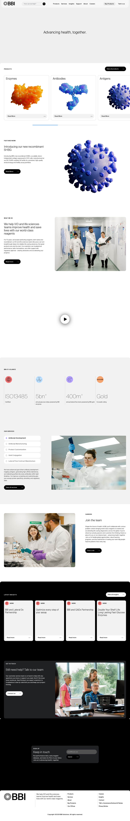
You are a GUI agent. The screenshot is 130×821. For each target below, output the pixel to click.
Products (70, 794)
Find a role (90, 550)
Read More (11, 120)
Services (70, 797)
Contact (101, 800)
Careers (92, 4)
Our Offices (71, 806)
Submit (70, 757)
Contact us (11, 693)
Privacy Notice (103, 806)
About (70, 800)
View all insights (113, 598)
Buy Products (109, 4)
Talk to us (121, 4)
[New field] (34, 4)
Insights (101, 797)
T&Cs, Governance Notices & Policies (111, 803)
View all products (113, 72)
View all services (11, 491)
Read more (9, 262)
